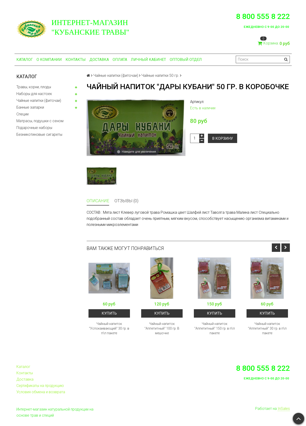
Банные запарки (30, 107)
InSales (284, 408)
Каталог (24, 59)
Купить (109, 313)
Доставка (99, 59)
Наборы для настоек (34, 94)
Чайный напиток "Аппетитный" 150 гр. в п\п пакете (214, 328)
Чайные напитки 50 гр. (160, 75)
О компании (49, 59)
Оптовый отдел (186, 59)
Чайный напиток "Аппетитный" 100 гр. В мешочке (161, 328)
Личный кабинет (148, 59)
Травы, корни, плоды (33, 87)
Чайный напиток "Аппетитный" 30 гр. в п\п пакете (267, 328)
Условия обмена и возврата (40, 392)
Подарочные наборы (34, 127)
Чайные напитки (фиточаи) (38, 100)
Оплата (120, 59)
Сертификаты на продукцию (40, 385)
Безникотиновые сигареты (39, 134)
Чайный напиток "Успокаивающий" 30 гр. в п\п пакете (109, 328)
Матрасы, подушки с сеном (39, 121)
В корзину (222, 138)
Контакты (76, 59)
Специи (22, 114)
